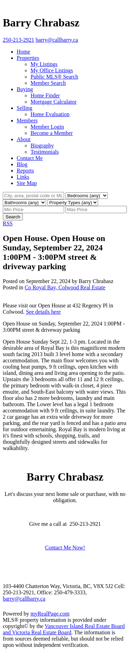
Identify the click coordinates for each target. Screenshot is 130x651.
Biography (42, 145)
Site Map (27, 183)
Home (23, 52)
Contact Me (30, 158)
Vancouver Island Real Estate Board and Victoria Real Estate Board (64, 629)
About (24, 139)
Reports (25, 171)
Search (13, 216)
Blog (22, 164)
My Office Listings (52, 70)
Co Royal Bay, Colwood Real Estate (65, 287)
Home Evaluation (50, 114)
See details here (43, 312)
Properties (28, 58)
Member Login (47, 127)
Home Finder (45, 95)
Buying (25, 89)
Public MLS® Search (54, 77)
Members (27, 120)
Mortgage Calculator (54, 102)
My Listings (44, 64)
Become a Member (52, 133)
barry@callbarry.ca (24, 599)
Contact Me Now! (65, 547)
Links (23, 177)
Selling (24, 108)
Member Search (48, 83)
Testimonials (45, 152)
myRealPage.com (50, 614)
